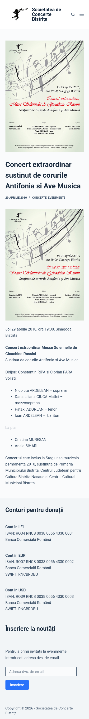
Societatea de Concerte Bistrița (46, 14)
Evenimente (56, 197)
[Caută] (73, 14)
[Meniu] (82, 14)
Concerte (39, 197)
